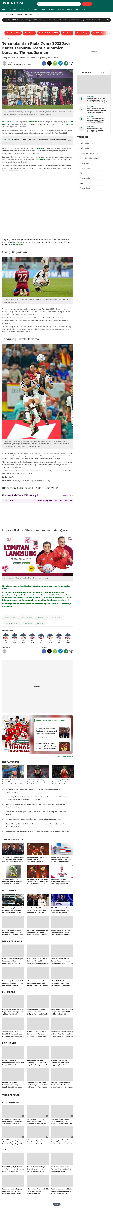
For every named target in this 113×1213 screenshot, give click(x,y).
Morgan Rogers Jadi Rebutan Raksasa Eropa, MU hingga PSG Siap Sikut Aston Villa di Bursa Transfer (13, 1062)
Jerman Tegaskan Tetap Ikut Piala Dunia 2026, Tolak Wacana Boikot (33, 819)
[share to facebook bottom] (44, 651)
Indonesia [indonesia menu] (13, 9)
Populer (86, 72)
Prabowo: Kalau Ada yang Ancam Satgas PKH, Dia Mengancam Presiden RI (12, 1191)
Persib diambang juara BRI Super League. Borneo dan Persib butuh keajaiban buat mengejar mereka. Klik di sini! (58, 20)
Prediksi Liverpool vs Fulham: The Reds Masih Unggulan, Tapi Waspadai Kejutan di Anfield (60, 1062)
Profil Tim (19, 14)
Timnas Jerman (39, 148)
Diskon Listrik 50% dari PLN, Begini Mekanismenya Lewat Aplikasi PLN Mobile (13, 1012)
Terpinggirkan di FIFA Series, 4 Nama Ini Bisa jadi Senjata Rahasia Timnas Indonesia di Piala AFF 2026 (37, 881)
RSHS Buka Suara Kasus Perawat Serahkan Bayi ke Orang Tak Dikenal (61, 1169)
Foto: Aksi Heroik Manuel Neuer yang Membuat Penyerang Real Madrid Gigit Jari (61, 1122)
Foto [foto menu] (84, 9)
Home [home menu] (4, 9)
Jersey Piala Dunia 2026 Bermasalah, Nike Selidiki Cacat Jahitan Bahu (95, 130)
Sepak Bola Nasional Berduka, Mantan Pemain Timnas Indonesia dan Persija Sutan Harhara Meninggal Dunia (12, 881)
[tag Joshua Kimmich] (26, 618)
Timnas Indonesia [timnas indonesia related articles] (12, 840)
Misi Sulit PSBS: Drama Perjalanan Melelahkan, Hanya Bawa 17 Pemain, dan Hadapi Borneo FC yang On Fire (61, 983)
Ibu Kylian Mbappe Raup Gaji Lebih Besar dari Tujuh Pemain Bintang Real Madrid (38, 932)
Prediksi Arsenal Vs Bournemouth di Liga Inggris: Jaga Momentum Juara (11, 1085)
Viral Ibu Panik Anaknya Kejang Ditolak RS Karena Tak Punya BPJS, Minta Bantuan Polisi (36, 1169)
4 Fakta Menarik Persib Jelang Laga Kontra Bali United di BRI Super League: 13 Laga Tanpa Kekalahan (37, 983)
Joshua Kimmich (33, 122)
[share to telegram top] (60, 63)
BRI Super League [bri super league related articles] (12, 941)
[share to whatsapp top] (55, 63)
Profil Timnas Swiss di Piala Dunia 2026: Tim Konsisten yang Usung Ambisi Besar (96, 120)
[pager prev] (3, 33)
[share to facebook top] (44, 63)
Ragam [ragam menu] (69, 9)
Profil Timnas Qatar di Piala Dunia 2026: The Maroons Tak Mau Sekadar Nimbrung (97, 110)
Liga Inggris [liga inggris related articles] (9, 1043)
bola (13, 4)
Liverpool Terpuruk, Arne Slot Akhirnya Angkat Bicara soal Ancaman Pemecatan (37, 1085)
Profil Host (28, 14)
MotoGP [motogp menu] (61, 9)
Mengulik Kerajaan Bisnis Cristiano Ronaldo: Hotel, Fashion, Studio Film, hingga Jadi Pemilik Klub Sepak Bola (13, 932)
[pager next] (110, 33)
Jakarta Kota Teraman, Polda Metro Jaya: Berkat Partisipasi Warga (38, 1191)
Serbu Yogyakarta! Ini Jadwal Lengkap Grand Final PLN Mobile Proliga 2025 (62, 1012)
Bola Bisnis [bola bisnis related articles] (9, 890)
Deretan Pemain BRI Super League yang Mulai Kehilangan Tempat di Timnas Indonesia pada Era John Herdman (37, 859)
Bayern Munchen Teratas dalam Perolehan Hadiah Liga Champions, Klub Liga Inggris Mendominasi (61, 932)
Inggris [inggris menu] (34, 9)
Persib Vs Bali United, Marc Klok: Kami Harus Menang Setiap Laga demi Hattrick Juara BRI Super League (37, 961)
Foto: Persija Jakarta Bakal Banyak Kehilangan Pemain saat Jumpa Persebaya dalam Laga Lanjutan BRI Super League (12, 983)
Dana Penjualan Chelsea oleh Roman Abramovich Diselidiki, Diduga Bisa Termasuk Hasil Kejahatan (37, 910)
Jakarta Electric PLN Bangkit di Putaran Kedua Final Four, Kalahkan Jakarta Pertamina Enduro (13, 1034)
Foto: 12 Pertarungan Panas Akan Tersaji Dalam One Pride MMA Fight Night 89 (12, 1142)
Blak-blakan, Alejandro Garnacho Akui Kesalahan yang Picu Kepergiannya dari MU (38, 1062)
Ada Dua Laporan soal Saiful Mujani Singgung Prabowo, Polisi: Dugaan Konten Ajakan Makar (61, 1191)
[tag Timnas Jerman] (9, 618)
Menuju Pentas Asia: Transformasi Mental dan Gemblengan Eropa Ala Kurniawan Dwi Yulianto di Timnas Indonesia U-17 (61, 881)
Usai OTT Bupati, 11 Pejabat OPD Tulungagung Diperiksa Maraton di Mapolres (13, 1169)
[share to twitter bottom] (49, 651)
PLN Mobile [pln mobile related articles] (8, 992)
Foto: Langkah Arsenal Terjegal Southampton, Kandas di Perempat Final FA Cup (62, 1143)
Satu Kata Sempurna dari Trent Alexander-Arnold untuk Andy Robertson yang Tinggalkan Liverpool (62, 1085)
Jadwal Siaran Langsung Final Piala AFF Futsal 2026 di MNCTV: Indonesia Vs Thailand (61, 859)
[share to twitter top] (49, 63)
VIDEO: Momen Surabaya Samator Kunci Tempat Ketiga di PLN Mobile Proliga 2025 (38, 1012)
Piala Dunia (8, 14)
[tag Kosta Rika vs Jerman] (11, 623)
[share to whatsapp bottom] (55, 651)
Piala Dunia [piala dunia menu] (24, 9)
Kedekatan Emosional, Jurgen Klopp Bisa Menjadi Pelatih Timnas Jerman (37, 782)
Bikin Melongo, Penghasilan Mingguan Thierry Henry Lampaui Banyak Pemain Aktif (12, 910)
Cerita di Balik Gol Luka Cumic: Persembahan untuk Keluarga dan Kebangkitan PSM (61, 961)
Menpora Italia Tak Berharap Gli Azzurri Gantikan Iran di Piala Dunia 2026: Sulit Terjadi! (97, 100)
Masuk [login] (108, 4)
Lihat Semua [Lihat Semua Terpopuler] (103, 73)
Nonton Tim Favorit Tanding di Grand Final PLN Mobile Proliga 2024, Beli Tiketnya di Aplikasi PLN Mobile (62, 1034)
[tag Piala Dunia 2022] (56, 618)
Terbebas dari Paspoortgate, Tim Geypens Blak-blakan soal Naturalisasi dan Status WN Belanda (13, 859)
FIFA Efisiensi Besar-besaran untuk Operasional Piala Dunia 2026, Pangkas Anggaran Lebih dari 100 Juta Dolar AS (61, 910)
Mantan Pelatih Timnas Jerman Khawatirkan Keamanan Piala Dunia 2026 (12, 782)
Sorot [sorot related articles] (5, 1149)
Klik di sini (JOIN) (17, 245)
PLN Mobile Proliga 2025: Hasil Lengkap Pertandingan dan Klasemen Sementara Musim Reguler (37, 1034)
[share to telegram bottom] (60, 651)
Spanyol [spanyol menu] (51, 9)
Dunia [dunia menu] (43, 9)
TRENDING (83, 137)
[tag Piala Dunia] (41, 618)
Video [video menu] (77, 9)
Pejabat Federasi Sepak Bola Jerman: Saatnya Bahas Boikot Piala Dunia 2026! (37, 831)
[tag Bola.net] (40, 623)
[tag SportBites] (28, 623)
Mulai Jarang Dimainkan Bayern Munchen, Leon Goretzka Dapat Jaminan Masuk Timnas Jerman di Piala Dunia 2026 (61, 782)
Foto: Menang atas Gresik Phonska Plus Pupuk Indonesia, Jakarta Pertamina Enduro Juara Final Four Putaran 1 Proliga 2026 (38, 1144)
